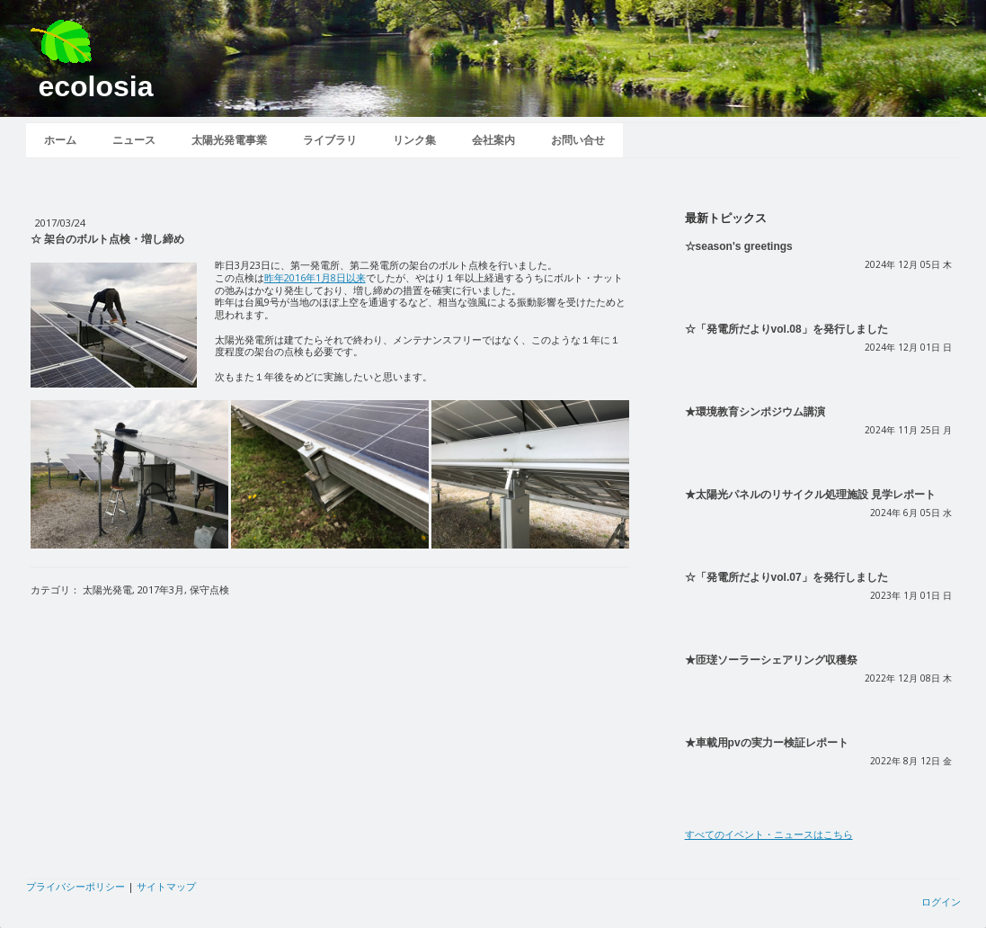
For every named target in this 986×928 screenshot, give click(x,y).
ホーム (60, 140)
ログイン (941, 901)
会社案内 (493, 140)
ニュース (133, 140)
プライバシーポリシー (75, 886)
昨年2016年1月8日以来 (315, 277)
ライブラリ (330, 140)
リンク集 (414, 140)
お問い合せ (578, 140)
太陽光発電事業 (229, 140)
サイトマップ (166, 886)
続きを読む (711, 294)
